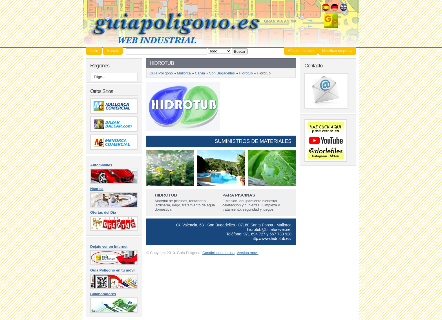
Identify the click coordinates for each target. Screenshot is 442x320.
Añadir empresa (301, 50)
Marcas (113, 50)
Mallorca (184, 73)
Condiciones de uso (218, 253)
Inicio (94, 50)
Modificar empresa (337, 50)
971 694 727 (255, 234)
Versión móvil (247, 253)
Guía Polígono (221, 23)
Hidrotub (246, 73)
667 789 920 (280, 234)
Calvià (200, 73)
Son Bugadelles (222, 73)
